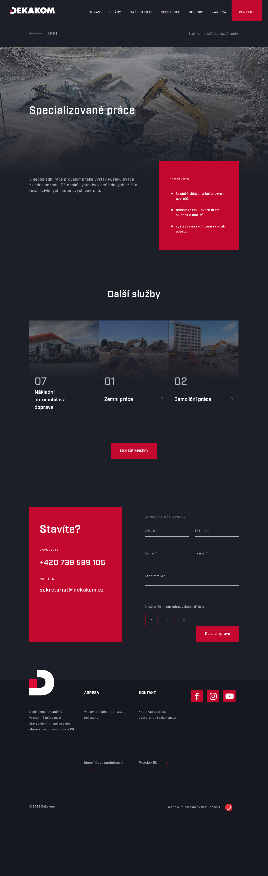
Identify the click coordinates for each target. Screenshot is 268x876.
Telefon (200, 554)
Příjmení (201, 531)
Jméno (150, 531)
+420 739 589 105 (73, 563)
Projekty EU (153, 763)
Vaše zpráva (154, 576)
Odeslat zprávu (217, 634)
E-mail (150, 554)
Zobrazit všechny (134, 450)
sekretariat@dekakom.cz (72, 590)
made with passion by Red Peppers (200, 807)
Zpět (43, 34)
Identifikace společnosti (103, 766)
